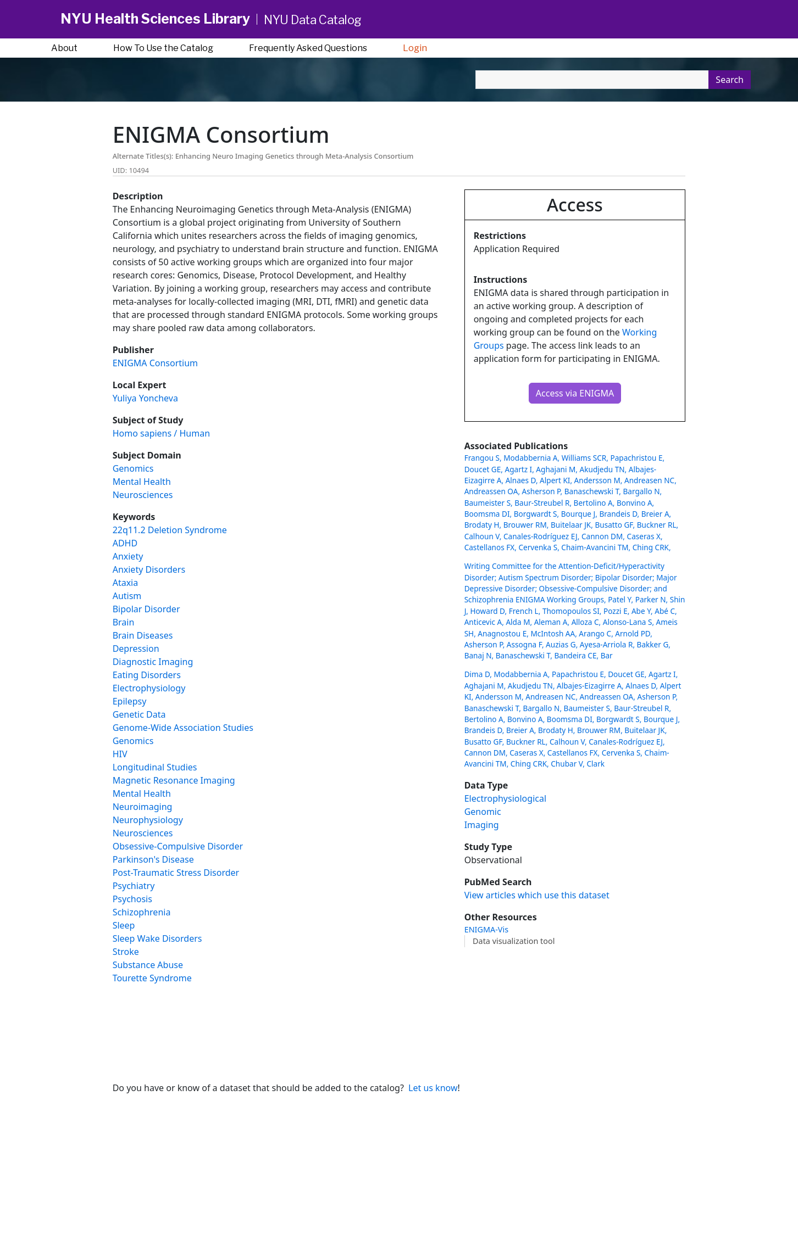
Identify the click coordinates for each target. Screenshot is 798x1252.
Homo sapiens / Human (161, 433)
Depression (136, 648)
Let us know (432, 1088)
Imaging (481, 825)
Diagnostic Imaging (153, 662)
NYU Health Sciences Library (155, 18)
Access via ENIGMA (575, 393)
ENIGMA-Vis (486, 929)
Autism (127, 596)
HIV (120, 754)
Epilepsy (130, 701)
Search (730, 80)
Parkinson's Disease (153, 859)
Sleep (124, 925)
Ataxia (125, 583)
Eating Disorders (147, 675)
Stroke (126, 952)
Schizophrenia (142, 912)
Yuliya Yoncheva (145, 398)
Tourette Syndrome (152, 978)
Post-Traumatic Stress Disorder (176, 873)
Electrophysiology (149, 688)
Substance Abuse (148, 965)
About (64, 48)
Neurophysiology (148, 820)
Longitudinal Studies (155, 767)
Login (415, 48)
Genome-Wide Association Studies (183, 728)
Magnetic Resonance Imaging (174, 780)
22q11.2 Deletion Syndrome (170, 530)
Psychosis (132, 899)
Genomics (133, 468)
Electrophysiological (505, 798)
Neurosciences (143, 495)
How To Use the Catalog (163, 48)
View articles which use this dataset (536, 895)
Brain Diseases (143, 635)
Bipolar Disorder (146, 609)
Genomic (482, 812)
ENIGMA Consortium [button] (155, 363)
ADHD (125, 543)
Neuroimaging (143, 807)
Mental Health (142, 482)
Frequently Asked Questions (308, 48)
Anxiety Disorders (149, 569)
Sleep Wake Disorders (157, 938)
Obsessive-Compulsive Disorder (178, 846)
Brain (124, 622)
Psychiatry (134, 886)
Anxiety (128, 556)
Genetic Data (139, 714)
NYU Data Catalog (313, 20)
